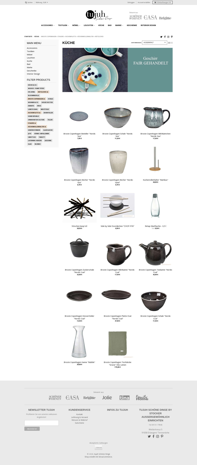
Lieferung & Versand (79, 417)
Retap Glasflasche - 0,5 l (155, 226)
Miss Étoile (45, 109)
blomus (37, 144)
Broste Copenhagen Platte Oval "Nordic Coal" (117, 317)
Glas (30, 144)
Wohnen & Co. (33, 102)
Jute (29, 133)
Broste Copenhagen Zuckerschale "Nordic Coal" (79, 271)
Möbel (75, 25)
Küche (101, 25)
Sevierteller (48, 113)
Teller (50, 120)
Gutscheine (79, 423)
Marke (118, 25)
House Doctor (47, 102)
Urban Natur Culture (36, 120)
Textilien (62, 25)
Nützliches (42, 92)
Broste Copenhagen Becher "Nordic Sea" (79, 181)
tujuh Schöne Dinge (102, 454)
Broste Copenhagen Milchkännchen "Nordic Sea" (155, 134)
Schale (50, 99)
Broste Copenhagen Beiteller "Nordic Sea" (79, 134)
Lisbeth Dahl (33, 109)
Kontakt (79, 414)
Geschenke (132, 25)
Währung (39, 2)
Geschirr (48, 140)
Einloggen (131, 2)
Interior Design (148, 25)
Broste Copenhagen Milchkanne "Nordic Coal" (118, 271)
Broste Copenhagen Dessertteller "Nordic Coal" (79, 317)
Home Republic (33, 116)
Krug (39, 106)
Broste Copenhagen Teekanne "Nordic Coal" (155, 271)
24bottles (32, 137)
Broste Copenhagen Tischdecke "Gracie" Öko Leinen (117, 363)
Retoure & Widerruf (79, 420)
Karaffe (31, 106)
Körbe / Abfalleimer (41, 133)
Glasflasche (48, 130)
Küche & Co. (32, 85)
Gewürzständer (34, 130)
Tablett (42, 137)
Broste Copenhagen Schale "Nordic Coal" (155, 317)
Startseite (28, 36)
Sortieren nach (136, 42)
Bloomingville (33, 95)
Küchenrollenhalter (36, 127)
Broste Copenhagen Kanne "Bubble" (79, 362)
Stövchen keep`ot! (79, 226)
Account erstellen (144, 2)
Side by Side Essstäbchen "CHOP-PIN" (117, 226)
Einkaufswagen (162, 2)
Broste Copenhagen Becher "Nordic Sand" (117, 181)
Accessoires (47, 25)
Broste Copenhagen (35, 99)
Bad (110, 25)
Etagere (31, 123)
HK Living (31, 92)
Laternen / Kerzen (34, 140)
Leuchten (88, 25)
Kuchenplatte (33, 113)
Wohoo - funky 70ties (36, 88)
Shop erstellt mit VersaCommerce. (98, 457)
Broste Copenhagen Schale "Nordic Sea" (117, 134)
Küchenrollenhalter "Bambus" (155, 180)
